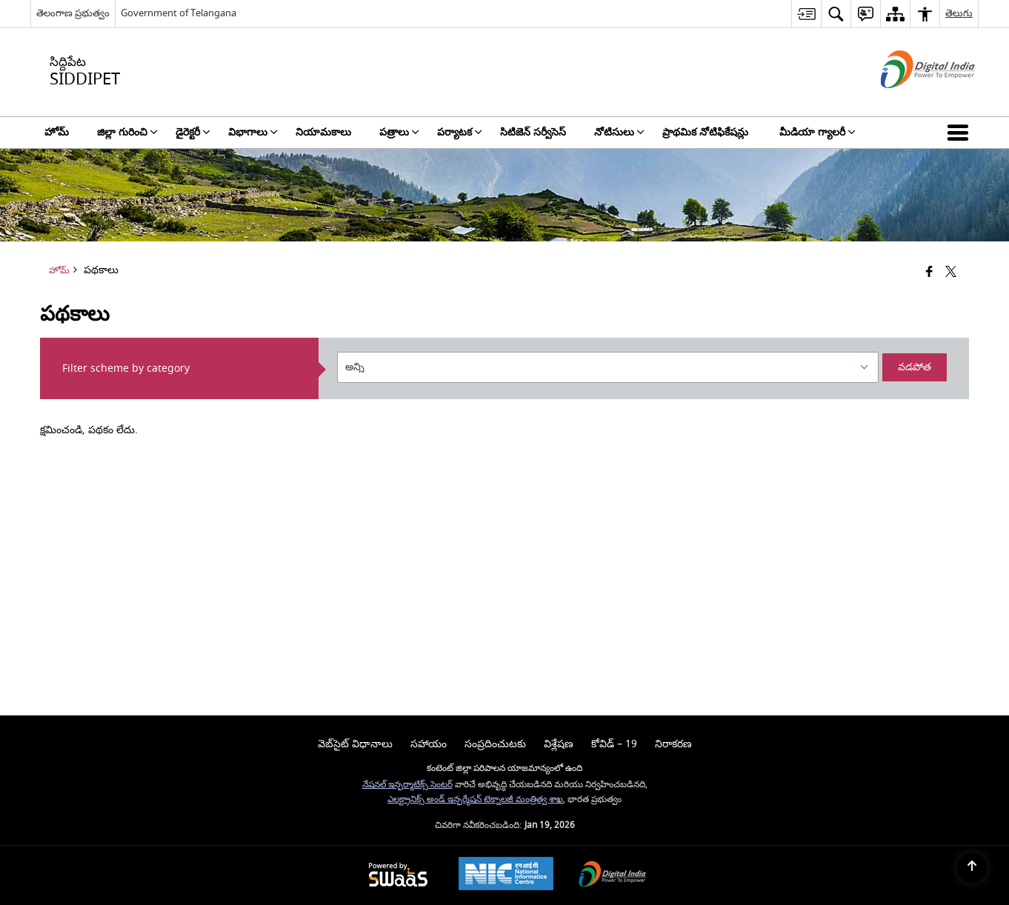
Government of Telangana (178, 13)
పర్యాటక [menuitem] (459, 132)
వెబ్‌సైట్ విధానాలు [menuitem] (355, 744)
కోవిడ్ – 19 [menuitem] (614, 744)
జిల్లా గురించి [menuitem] (127, 132)
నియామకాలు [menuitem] (323, 132)
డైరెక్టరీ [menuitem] (193, 132)
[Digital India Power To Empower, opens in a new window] (612, 875)
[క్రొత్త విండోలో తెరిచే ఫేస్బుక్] (929, 273)
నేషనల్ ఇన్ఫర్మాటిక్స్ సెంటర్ (407, 784)
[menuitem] (806, 13)
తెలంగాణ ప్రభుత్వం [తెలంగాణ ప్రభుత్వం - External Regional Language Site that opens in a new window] (73, 13)
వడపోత (914, 367)
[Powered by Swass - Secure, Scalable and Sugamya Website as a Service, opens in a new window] (398, 875)
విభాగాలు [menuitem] (253, 132)
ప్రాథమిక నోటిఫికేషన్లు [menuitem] (706, 132)
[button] (961, 132)
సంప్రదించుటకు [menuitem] (495, 744)
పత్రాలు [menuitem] (399, 132)
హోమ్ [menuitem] (56, 132)
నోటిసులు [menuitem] (619, 132)
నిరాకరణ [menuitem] (673, 744)
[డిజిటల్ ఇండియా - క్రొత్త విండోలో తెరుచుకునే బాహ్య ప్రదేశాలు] (909, 101)
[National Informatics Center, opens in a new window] (506, 875)
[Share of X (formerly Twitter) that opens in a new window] (951, 273)
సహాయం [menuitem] (428, 744)
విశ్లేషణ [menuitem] (558, 744)
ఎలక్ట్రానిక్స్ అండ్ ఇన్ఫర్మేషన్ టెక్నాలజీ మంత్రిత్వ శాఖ (475, 799)
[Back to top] (972, 868)
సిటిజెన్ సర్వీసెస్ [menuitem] (533, 132)
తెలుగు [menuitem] (959, 13)
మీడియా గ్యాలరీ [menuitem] (817, 132)
